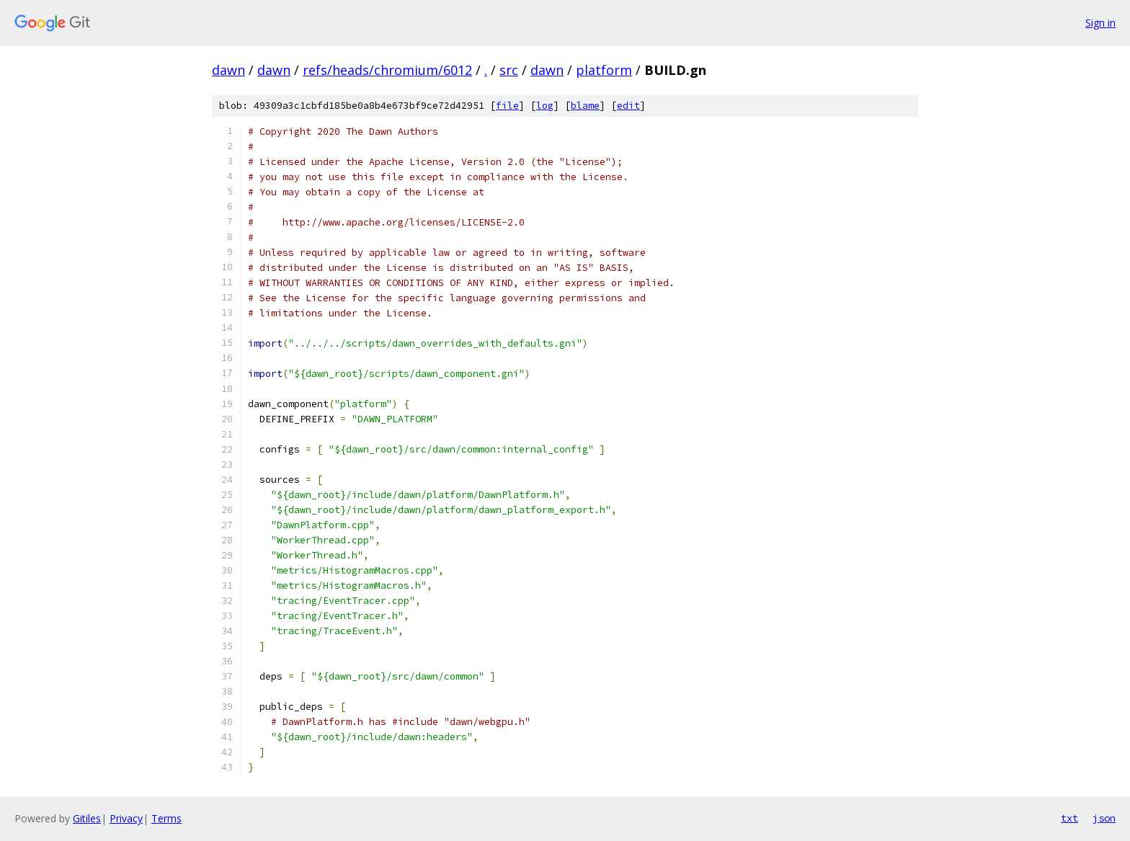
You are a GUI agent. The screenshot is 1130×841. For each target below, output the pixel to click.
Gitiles (87, 818)
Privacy (126, 818)
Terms (166, 818)
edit (628, 105)
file (507, 105)
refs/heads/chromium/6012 (387, 70)
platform (604, 70)
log (544, 105)
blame (585, 105)
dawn (228, 70)
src (508, 70)
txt (1069, 817)
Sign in (1100, 23)
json (1104, 817)
